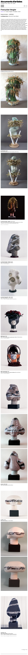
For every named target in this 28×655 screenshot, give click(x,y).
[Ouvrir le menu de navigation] (2, 6)
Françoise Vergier (8, 10)
